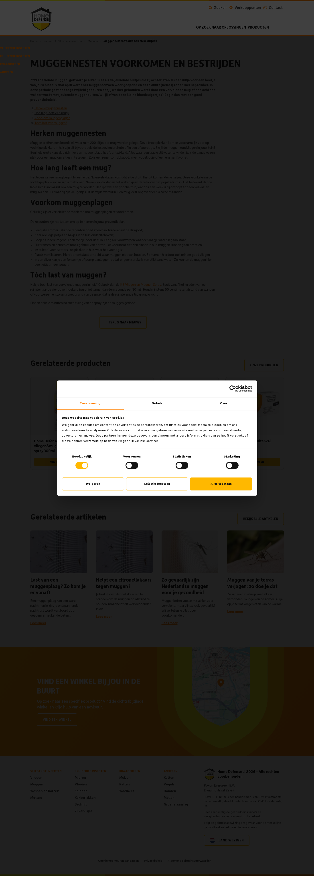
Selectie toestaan (157, 484)
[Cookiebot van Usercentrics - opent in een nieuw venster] (232, 388)
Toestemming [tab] (90, 403)
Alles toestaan (221, 484)
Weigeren (93, 484)
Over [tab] (223, 403)
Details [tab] (157, 403)
